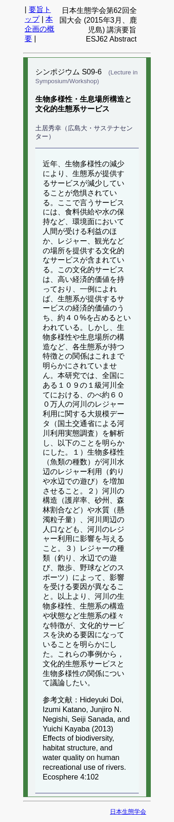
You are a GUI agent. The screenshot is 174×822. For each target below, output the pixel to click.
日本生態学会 (128, 811)
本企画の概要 (39, 29)
